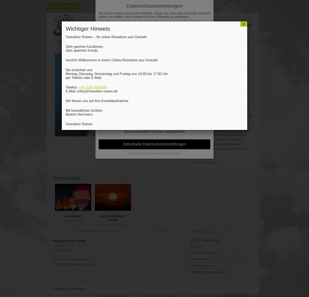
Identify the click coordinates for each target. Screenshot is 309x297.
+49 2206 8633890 (93, 87)
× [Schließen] (244, 24)
